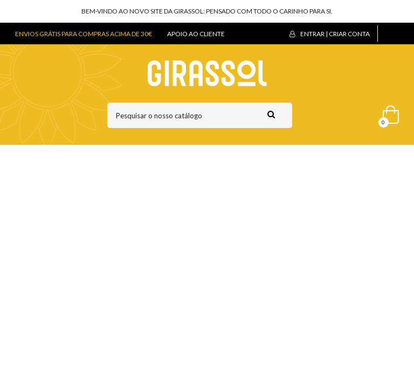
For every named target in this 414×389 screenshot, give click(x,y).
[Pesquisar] (199, 115)
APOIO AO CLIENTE (196, 34)
